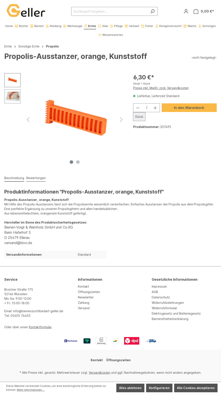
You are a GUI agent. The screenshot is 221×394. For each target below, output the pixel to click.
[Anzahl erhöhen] (155, 107)
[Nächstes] (121, 120)
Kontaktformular (40, 327)
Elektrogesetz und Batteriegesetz (176, 313)
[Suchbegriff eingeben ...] (109, 11)
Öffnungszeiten (89, 292)
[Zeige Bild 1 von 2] (71, 162)
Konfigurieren (159, 388)
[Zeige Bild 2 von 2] (78, 162)
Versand (84, 308)
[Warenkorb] (204, 11)
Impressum (159, 286)
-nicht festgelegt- (204, 57)
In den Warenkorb (189, 108)
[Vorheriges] (28, 120)
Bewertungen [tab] (36, 178)
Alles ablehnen (130, 388)
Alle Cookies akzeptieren (196, 388)
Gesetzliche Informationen (174, 279)
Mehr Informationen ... (30, 389)
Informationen (90, 279)
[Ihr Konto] (186, 11)
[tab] (14, 178)
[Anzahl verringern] (137, 107)
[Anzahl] (146, 107)
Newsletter (86, 297)
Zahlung (83, 302)
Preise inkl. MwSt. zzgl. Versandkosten (161, 88)
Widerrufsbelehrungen (168, 302)
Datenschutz (161, 297)
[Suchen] (152, 11)
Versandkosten (99, 372)
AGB (155, 292)
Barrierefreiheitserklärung (170, 319)
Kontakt (83, 286)
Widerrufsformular (164, 308)
